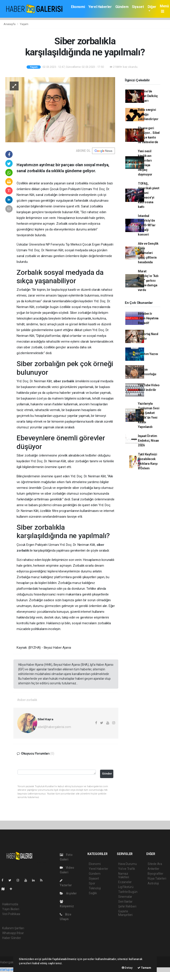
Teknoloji (95, 888)
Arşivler (68, 893)
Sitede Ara (155, 864)
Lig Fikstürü (125, 887)
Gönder (107, 773)
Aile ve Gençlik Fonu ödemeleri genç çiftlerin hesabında (148, 253)
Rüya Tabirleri (157, 878)
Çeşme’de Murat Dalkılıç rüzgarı (148, 96)
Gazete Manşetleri (125, 913)
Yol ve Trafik (126, 869)
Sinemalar (125, 896)
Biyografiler (155, 873)
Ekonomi (78, 7)
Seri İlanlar (125, 901)
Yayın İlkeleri (10, 909)
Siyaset (138, 7)
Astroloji (153, 883)
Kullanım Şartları (13, 928)
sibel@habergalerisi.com (54, 727)
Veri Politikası (11, 914)
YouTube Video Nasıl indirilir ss (149, 389)
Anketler (153, 869)
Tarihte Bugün (127, 892)
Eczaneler (125, 882)
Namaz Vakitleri (123, 875)
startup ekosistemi (12, 969)
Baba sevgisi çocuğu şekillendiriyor (148, 114)
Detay (127, 967)
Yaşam (24, 24)
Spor (92, 883)
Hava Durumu (127, 864)
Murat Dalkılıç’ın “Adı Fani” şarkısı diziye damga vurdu (148, 280)
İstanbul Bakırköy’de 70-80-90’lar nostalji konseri (147, 225)
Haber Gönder (11, 938)
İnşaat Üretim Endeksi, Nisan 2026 (148, 440)
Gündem (122, 7)
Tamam (144, 967)
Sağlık (93, 893)
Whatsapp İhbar (13, 933)
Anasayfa (10, 24)
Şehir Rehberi (127, 906)
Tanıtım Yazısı (148, 354)
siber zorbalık (64, 381)
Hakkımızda (10, 904)
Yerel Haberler (100, 7)
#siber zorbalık (27, 700)
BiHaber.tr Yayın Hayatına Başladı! (148, 318)
